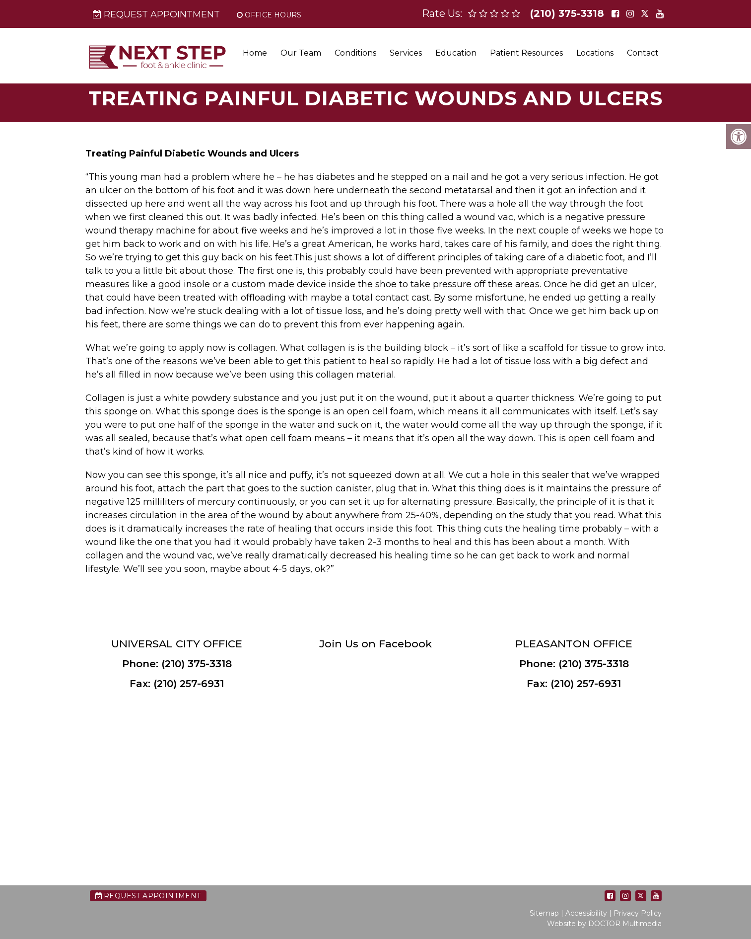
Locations (595, 53)
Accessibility (586, 913)
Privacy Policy (638, 913)
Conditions (355, 53)
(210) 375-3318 (567, 13)
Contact (643, 53)
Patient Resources (526, 53)
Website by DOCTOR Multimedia (604, 923)
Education (456, 53)
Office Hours (269, 14)
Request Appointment (156, 14)
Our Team (300, 53)
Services (406, 53)
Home (255, 53)
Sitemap (544, 913)
